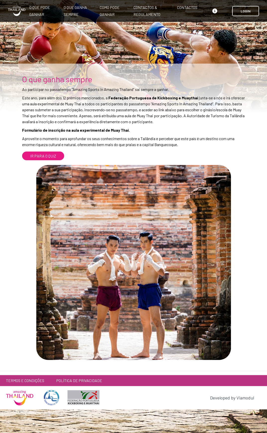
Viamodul (245, 397)
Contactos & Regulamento (147, 11)
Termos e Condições (25, 380)
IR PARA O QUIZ (43, 156)
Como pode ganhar (110, 11)
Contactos (187, 7)
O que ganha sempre (75, 11)
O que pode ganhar (39, 11)
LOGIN (246, 11)
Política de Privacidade (79, 380)
